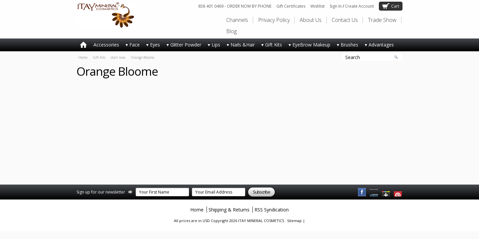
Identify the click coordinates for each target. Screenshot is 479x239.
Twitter (386, 192)
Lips (212, 45)
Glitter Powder (182, 45)
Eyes (151, 45)
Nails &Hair (239, 45)
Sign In (336, 6)
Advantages (378, 45)
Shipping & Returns (229, 209)
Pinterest (374, 192)
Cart (395, 6)
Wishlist (317, 6)
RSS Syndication (271, 209)
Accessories (106, 44)
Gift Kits (270, 45)
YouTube (398, 192)
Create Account (359, 6)
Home (83, 57)
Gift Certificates (290, 6)
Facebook (362, 192)
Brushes (346, 45)
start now (118, 57)
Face (131, 45)
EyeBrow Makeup (307, 45)
